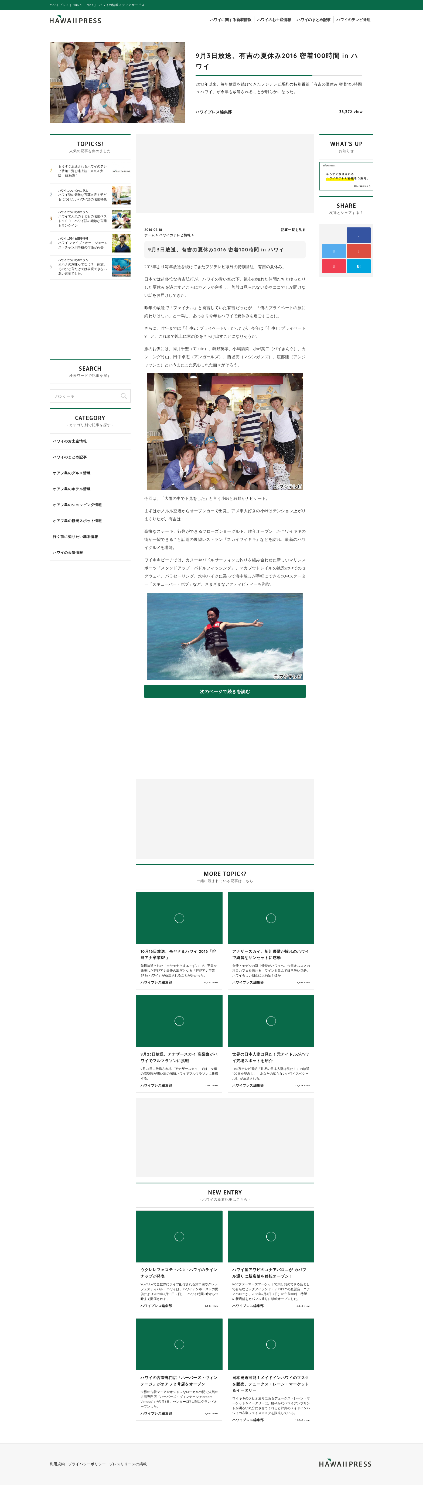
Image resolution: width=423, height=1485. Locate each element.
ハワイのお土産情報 (274, 19)
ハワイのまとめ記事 (314, 19)
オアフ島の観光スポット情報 (77, 520)
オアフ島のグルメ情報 (72, 473)
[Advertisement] (181, 173)
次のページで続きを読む (225, 691)
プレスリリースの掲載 (128, 1464)
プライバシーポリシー (87, 1464)
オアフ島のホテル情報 (72, 489)
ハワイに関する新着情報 (230, 19)
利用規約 (57, 1464)
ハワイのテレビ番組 (353, 19)
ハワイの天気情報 (68, 552)
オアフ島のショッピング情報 (77, 505)
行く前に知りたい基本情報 (75, 536)
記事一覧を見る (293, 230)
